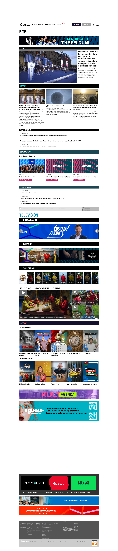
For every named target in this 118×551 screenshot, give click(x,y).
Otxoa (95, 282)
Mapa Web (84, 541)
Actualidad (38, 523)
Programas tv (22, 524)
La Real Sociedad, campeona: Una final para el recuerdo (38, 204)
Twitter (75, 524)
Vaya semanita (23, 527)
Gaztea (28, 527)
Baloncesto (44, 535)
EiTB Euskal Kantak (31, 530)
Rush (47, 282)
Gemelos (71, 282)
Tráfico (65, 523)
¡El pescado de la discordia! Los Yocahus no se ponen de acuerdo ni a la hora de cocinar (85, 301)
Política (37, 526)
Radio (53, 24)
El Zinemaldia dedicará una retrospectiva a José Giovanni (38, 146)
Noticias (34, 24)
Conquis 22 (29, 268)
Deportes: (44, 522)
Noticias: (38, 522)
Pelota (43, 532)
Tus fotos (86, 208)
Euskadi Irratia (30, 523)
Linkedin (76, 529)
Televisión (47, 24)
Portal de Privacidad (40, 541)
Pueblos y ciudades (68, 529)
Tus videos (86, 210)
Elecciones (66, 526)
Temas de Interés (67, 528)
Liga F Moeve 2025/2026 (47, 526)
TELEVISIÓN (28, 215)
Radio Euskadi (30, 524)
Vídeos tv (22, 526)
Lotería (65, 527)
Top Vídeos (56, 523)
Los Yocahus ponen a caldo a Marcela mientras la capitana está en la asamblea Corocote (43, 317)
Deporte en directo (45, 538)
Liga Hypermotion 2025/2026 (47, 527)
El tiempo (65, 522)
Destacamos (30, 220)
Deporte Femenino (45, 531)
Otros (58, 24)
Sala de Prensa (67, 530)
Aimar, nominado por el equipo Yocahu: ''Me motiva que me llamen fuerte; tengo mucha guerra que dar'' (84, 317)
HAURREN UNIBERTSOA (80, 492)
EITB (22, 32)
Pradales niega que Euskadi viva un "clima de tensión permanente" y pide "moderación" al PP (50, 141)
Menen (79, 282)
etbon (29, 244)
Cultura (37, 527)
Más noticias (25, 130)
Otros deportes (45, 536)
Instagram (76, 526)
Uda (87, 282)
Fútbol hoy (44, 523)
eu (96, 25)
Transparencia (74, 541)
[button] (97, 166)
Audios (55, 526)
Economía (38, 524)
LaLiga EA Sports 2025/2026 (47, 524)
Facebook (76, 523)
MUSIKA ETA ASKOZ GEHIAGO (57, 492)
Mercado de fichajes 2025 (47, 530)
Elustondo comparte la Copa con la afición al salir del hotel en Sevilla (42, 198)
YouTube (76, 530)
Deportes (41, 24)
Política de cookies (55, 541)
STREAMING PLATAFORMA (31, 492)
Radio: (28, 522)
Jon (30, 282)
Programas (29, 531)
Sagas (55, 282)
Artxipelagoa (29, 534)
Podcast (29, 532)
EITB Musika (29, 528)
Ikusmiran (38, 528)
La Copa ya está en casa (28, 193)
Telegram (76, 527)
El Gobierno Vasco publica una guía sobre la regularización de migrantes (43, 135)
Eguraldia (38, 530)
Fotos (55, 524)
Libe (38, 282)
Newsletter (76, 522)
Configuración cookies (65, 541)
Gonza (63, 282)
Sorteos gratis (67, 525)
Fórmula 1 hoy (44, 528)
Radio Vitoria (29, 526)
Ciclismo (43, 534)
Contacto (79, 541)
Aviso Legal (48, 541)
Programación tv (23, 523)
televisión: (23, 522)
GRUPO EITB (86, 24)
